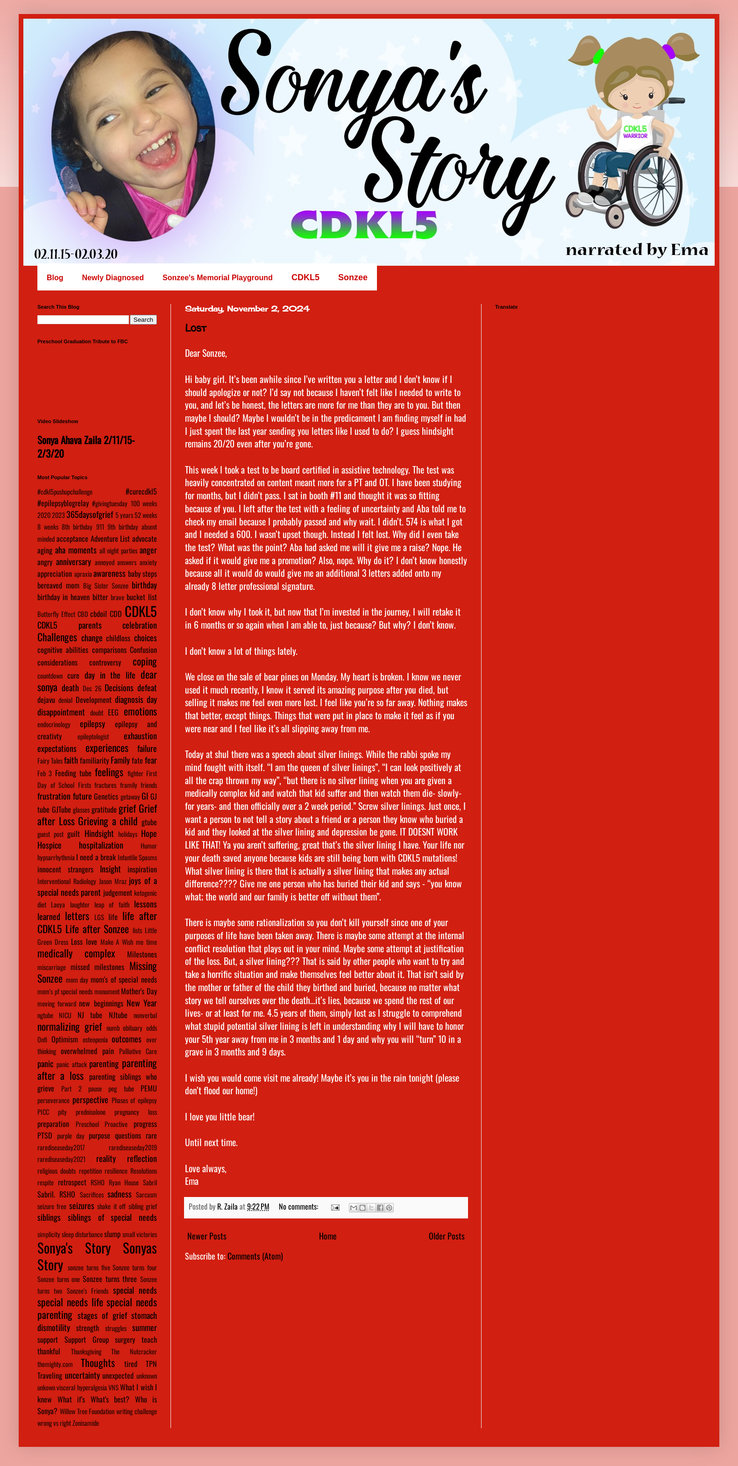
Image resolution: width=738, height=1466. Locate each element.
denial (65, 700)
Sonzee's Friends (87, 1291)
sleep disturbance (82, 1234)
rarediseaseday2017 (61, 1147)
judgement (117, 892)
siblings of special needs (112, 1217)
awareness (109, 573)
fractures (105, 785)
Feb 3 (44, 773)
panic (45, 1063)
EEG (113, 712)
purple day (71, 1135)
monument (107, 991)
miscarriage (51, 967)
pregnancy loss (135, 1112)
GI (145, 796)
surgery (125, 1339)
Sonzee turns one (58, 1279)
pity (62, 1112)
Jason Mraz (113, 881)
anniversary (73, 561)
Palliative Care (138, 1051)
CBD (83, 614)
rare (151, 1135)
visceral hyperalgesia (81, 1387)
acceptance (72, 538)
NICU (65, 1015)
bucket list (142, 596)
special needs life (70, 1301)
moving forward (56, 1003)
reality (106, 1158)
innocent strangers (65, 869)
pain (108, 1050)
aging (44, 550)
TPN (151, 1363)
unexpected (118, 1375)
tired (130, 1363)
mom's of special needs (124, 979)
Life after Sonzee (97, 928)
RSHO (98, 1182)
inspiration (142, 869)
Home (328, 1236)
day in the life (110, 675)
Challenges (57, 636)
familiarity (94, 760)
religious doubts (56, 1171)
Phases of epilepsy (134, 1100)
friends (149, 785)
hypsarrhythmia (56, 857)
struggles (116, 1328)
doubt (96, 712)
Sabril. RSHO (56, 1194)
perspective (90, 1099)
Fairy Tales (50, 760)
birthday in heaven (63, 596)
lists (137, 930)
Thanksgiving (86, 1351)
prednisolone (91, 1112)
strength (87, 1327)
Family (120, 760)
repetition (90, 1171)
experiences (106, 747)
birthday (144, 585)
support (47, 1339)
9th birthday (122, 526)
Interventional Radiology (66, 881)
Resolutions (143, 1171)
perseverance (53, 1100)
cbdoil (98, 613)
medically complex (76, 952)
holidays (127, 834)
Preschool (87, 1124)
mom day (77, 979)
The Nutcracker (134, 1351)
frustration (54, 796)
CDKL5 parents (69, 625)
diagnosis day (136, 699)
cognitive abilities (62, 649)
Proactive (116, 1124)
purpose (99, 1135)
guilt (73, 833)
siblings (49, 1217)
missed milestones (98, 966)
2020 (43, 515)
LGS (99, 917)
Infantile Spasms (137, 857)
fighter (135, 773)
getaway (130, 796)
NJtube (118, 1014)
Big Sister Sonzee (105, 585)
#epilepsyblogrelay (63, 503)
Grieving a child (108, 820)
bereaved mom (58, 585)
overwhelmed (79, 1050)
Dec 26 (92, 688)
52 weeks (146, 515)
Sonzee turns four (135, 1267)
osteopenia (95, 1039)
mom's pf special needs (64, 991)
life (113, 916)
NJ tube (90, 1014)
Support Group (86, 1339)
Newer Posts (207, 1236)
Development (94, 699)
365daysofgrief (89, 514)
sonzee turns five (89, 1267)
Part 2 (71, 1088)
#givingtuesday (110, 503)
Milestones (142, 954)
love (91, 941)
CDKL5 (141, 611)
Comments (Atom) (255, 1256)
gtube (149, 822)
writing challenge (136, 1411)
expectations (57, 748)
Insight (110, 869)
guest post (50, 834)
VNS (113, 1387)
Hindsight (99, 833)
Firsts (84, 785)
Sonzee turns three (110, 1278)
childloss (118, 638)
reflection (142, 1158)
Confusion (143, 649)
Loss (77, 941)
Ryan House (124, 1182)
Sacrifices (92, 1194)
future (82, 796)
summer (144, 1327)
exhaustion (140, 735)
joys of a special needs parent (97, 886)
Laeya (58, 904)
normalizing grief (69, 1026)
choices (145, 637)
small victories (139, 1234)
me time (146, 942)
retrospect (72, 1182)
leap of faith (111, 904)
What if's (71, 1399)
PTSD (44, 1135)
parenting (104, 1063)
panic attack (72, 1064)
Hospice (49, 845)
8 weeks (47, 526)
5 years (124, 515)
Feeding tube (73, 773)
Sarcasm (146, 1194)
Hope (149, 833)
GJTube (61, 809)
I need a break (96, 857)
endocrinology (54, 724)
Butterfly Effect (56, 614)
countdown (50, 675)
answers (126, 562)
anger (148, 550)
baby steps (142, 573)
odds (151, 1028)
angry (44, 561)
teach (149, 1339)
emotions (140, 710)
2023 (58, 515)
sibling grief (142, 1206)
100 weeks (144, 503)
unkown (46, 1387)
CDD (116, 613)
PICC (43, 1112)
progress (145, 1123)
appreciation (54, 573)
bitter (100, 596)
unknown (146, 1376)
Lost (195, 328)
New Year (142, 1003)
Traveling (49, 1375)
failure (147, 748)
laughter (80, 904)
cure (73, 675)
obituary (132, 1028)
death (70, 687)
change (92, 637)
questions (128, 1135)
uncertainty (82, 1375)
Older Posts (447, 1236)
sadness (119, 1194)
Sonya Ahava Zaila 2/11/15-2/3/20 (86, 446)
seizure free (51, 1206)
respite (45, 1182)
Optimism (64, 1039)
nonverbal (145, 1015)
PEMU (149, 1088)
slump (112, 1233)
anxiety (148, 562)
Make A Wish (117, 942)
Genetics (106, 796)
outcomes (127, 1039)
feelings (109, 771)
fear (151, 760)
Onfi (42, 1039)
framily (128, 785)
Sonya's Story (74, 1247)
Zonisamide (85, 1423)
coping (145, 660)
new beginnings (101, 1003)
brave (117, 597)
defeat (147, 687)
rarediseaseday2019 (133, 1147)
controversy (105, 662)
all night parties (118, 550)
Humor (149, 845)
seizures (81, 1205)
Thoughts (98, 1362)
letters (77, 915)
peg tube (121, 1088)
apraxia (83, 574)
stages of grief (102, 1315)
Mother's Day (139, 991)
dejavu (46, 699)
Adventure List (110, 538)
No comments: (299, 1206)
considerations (57, 662)
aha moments (76, 550)
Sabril (150, 1182)
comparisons (109, 649)
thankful (48, 1351)
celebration (139, 625)
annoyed (104, 562)
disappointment (61, 712)
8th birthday (77, 526)
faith (71, 760)
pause (95, 1088)
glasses (81, 809)
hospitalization (101, 845)
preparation (53, 1123)
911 (100, 526)
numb (113, 1028)
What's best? (110, 1399)
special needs (135, 1290)
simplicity (48, 1234)
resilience (116, 1171)
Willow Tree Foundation (87, 1411)
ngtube (45, 1015)
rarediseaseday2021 (61, 1159)
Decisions (119, 687)
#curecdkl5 (141, 491)
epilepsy (92, 723)
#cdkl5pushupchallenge (64, 491)
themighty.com (55, 1364)
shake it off (111, 1206)
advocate (144, 538)
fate (137, 760)
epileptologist (93, 736)
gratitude (104, 809)
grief (127, 807)
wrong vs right (54, 1423)
